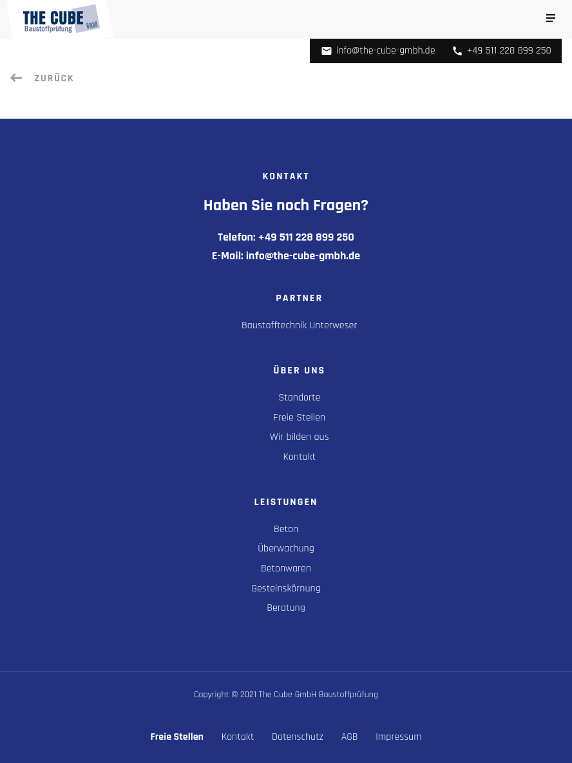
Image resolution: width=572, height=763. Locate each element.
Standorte (299, 397)
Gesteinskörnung (285, 588)
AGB (349, 737)
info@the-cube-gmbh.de (378, 50)
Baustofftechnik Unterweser (299, 325)
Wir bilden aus (299, 437)
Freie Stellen (299, 417)
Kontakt (299, 457)
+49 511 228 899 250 (501, 50)
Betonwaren (286, 568)
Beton (286, 529)
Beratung (286, 608)
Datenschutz (297, 737)
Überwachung (286, 548)
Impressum (398, 737)
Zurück (52, 78)
